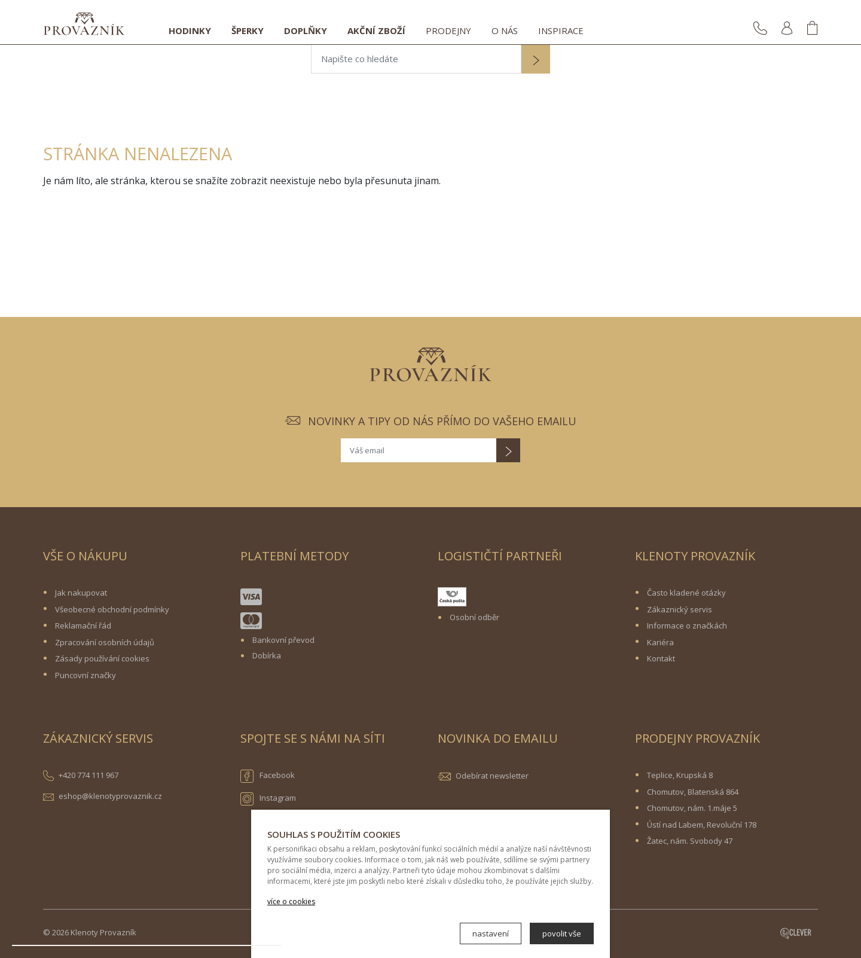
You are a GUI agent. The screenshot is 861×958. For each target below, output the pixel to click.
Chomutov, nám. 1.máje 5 (692, 808)
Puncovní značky (85, 675)
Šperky (247, 30)
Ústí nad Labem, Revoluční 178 (701, 824)
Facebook (267, 776)
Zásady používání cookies (102, 658)
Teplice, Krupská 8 (680, 775)
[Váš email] (418, 450)
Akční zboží (376, 30)
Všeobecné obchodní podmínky (112, 609)
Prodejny (448, 30)
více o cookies (291, 901)
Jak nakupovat (81, 592)
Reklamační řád (83, 625)
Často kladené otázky (686, 592)
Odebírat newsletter (492, 775)
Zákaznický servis (679, 609)
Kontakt (661, 658)
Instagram (268, 799)
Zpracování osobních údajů (104, 642)
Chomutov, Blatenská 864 (692, 792)
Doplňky (305, 30)
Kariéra (660, 642)
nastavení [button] (490, 933)
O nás (504, 30)
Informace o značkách (687, 625)
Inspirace (561, 30)
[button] (536, 60)
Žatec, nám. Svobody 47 (689, 841)
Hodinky (190, 30)
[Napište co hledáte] (416, 59)
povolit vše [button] (561, 933)
